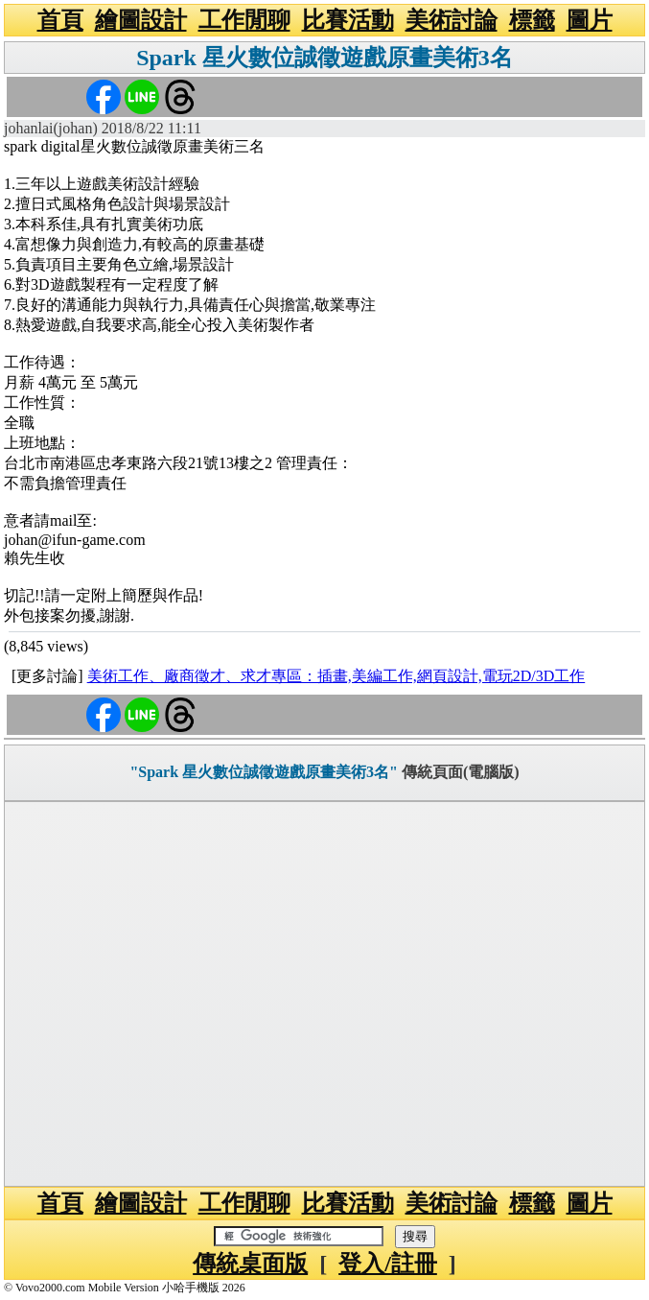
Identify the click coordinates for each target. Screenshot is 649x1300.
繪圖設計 (141, 20)
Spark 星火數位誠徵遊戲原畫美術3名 (324, 57)
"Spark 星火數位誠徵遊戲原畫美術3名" (263, 772)
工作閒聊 (244, 20)
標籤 (532, 20)
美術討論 (452, 20)
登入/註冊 (387, 1263)
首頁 (60, 20)
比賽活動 (348, 20)
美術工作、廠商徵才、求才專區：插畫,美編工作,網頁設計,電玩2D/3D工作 (336, 676)
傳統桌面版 (250, 1263)
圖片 (590, 20)
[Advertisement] (324, 994)
